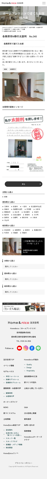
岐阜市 (27, 230)
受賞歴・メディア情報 (14, 445)
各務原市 (13, 69)
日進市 (36, 212)
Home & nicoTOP (7, 27)
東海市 (27, 215)
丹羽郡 (29, 209)
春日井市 (25, 217)
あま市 (17, 212)
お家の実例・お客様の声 (36, 27)
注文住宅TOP (8, 359)
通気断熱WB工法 (30, 376)
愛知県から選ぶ (10, 273)
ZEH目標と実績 (30, 413)
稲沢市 (6, 215)
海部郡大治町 (17, 209)
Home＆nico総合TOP (11, 425)
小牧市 (34, 217)
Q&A (26, 407)
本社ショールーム (12, 376)
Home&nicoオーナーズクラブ (33, 438)
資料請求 (27, 419)
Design (29, 368)
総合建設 (9, 448)
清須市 (6, 217)
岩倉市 (15, 206)
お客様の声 (7, 29)
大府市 (37, 209)
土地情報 (6, 419)
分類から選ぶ (16, 29)
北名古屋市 (17, 215)
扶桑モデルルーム (12, 379)
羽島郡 (15, 233)
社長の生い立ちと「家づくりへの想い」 (14, 434)
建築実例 (9, 393)
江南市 (6, 206)
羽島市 (24, 233)
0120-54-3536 (25, 341)
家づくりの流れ (30, 382)
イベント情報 (8, 365)
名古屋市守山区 (36, 206)
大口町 (36, 215)
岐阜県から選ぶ (10, 286)
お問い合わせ (29, 425)
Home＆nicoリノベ (10, 453)
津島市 (6, 209)
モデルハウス (8, 371)
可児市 (6, 233)
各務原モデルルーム (13, 383)
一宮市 (24, 206)
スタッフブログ (11, 441)
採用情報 (27, 431)
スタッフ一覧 (11, 438)
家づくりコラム (9, 413)
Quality (29, 365)
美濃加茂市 (37, 230)
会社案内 (9, 430)
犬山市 (6, 220)
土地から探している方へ (33, 388)
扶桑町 (15, 217)
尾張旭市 (7, 212)
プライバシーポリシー (23, 463)
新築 (23, 29)
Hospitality (31, 371)
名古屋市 (27, 212)
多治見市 (7, 230)
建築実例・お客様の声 (12, 388)
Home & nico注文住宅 (20, 27)
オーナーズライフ (10, 402)
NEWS (5, 407)
